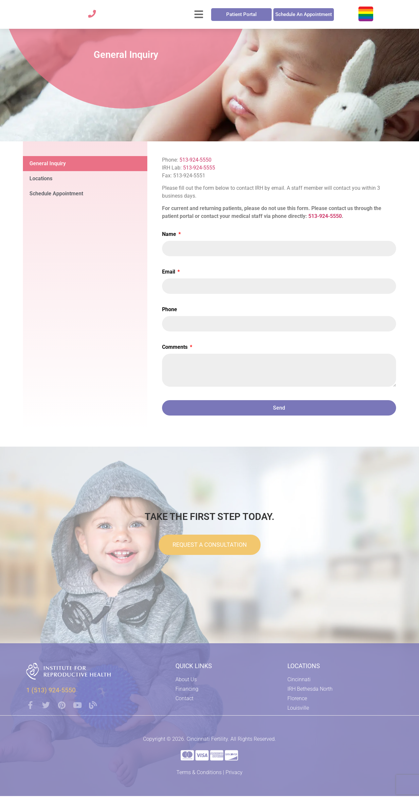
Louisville (298, 711)
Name (169, 237)
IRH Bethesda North (310, 692)
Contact (184, 702)
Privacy (234, 775)
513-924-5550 (195, 163)
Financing (186, 692)
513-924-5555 (199, 171)
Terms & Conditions (199, 775)
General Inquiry (47, 167)
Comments (175, 350)
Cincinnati (299, 683)
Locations (40, 182)
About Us (186, 683)
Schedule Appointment (56, 197)
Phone (169, 313)
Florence (297, 702)
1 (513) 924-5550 (51, 693)
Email (169, 275)
